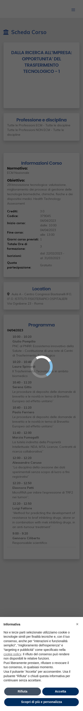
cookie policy (12, 654)
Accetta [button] (60, 691)
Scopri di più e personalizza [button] (41, 702)
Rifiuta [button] (22, 691)
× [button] (77, 624)
